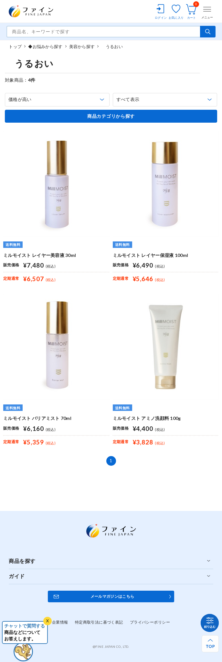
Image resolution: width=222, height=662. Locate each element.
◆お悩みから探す (45, 46)
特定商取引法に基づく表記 (99, 622)
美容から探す (82, 46)
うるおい (111, 46)
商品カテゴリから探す (111, 116)
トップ (15, 46)
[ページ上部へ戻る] (210, 643)
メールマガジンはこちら (112, 596)
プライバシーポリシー (150, 622)
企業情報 (60, 622)
